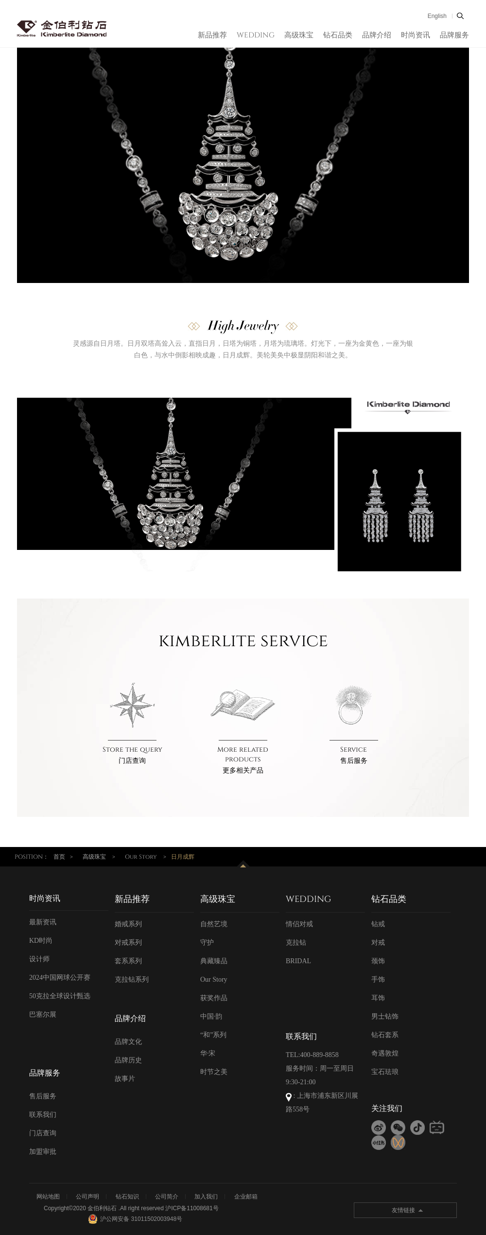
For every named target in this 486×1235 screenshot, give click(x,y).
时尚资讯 (415, 35)
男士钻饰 (385, 1016)
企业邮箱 (246, 1196)
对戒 (378, 942)
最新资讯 (42, 922)
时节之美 (213, 1072)
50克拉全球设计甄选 (59, 996)
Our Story (141, 857)
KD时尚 (40, 940)
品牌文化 (128, 1041)
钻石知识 (127, 1196)
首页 (59, 857)
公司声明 (87, 1196)
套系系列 (128, 961)
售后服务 (353, 760)
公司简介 (166, 1196)
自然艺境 (213, 924)
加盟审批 (42, 1151)
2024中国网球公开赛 (59, 977)
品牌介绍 (376, 35)
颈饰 (378, 961)
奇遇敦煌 (385, 1053)
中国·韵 (211, 1016)
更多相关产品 (243, 770)
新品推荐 (212, 35)
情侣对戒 (299, 924)
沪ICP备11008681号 (191, 1208)
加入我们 (206, 1196)
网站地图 (48, 1196)
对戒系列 (128, 942)
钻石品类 (337, 35)
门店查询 (132, 760)
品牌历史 (128, 1060)
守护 (207, 942)
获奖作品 (213, 998)
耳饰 (378, 998)
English (437, 16)
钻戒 (378, 924)
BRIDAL (298, 961)
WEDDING (256, 35)
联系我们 (42, 1114)
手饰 (378, 979)
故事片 (125, 1078)
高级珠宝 (298, 35)
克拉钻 (296, 942)
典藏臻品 (213, 961)
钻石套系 (385, 1035)
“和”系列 (213, 1035)
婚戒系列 (128, 924)
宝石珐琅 (385, 1072)
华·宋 (208, 1053)
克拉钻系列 (132, 979)
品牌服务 (454, 35)
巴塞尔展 (42, 1014)
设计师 (39, 959)
